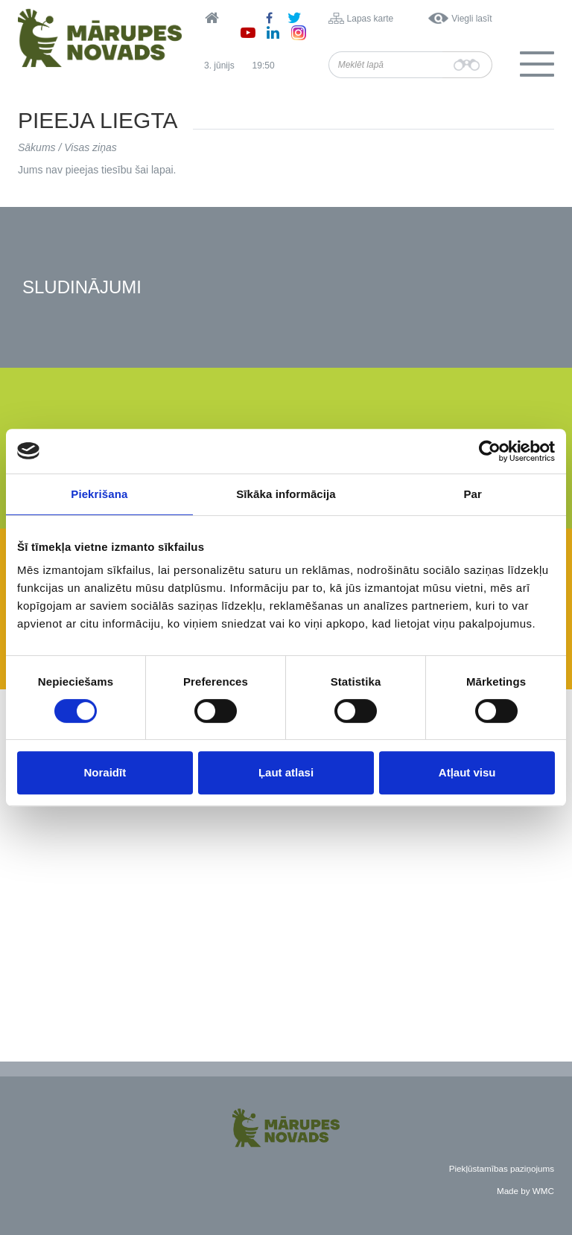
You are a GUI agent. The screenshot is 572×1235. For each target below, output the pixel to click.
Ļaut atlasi (286, 772)
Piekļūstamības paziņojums (501, 1168)
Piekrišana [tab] (99, 494)
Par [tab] (472, 494)
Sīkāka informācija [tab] (286, 494)
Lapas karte (370, 18)
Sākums (37, 147)
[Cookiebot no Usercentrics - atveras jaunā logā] (490, 451)
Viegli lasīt (471, 18)
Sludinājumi (82, 287)
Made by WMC (525, 1191)
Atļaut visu (467, 772)
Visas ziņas (90, 147)
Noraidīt (104, 772)
